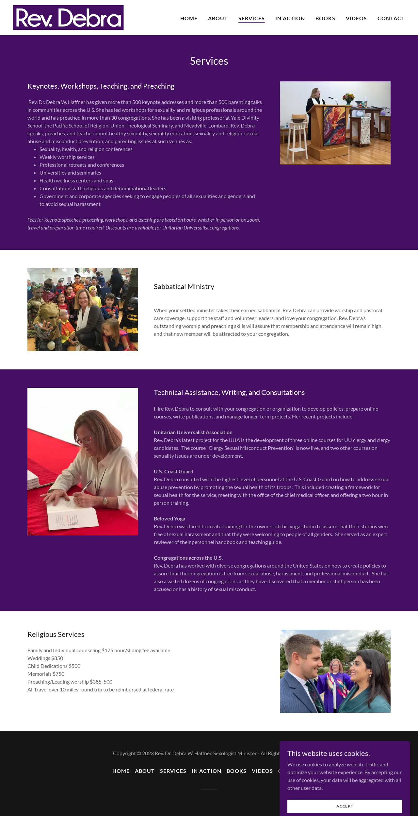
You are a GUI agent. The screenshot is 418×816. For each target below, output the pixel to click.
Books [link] (325, 18)
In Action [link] (290, 18)
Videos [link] (356, 18)
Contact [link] (391, 18)
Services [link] (251, 18)
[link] (68, 17)
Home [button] (121, 771)
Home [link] (189, 18)
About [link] (218, 18)
